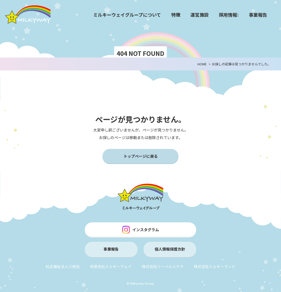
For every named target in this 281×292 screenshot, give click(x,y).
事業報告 (258, 14)
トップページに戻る (141, 156)
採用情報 (229, 14)
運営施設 (199, 14)
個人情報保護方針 (170, 249)
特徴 (175, 14)
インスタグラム (140, 229)
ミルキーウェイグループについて (127, 14)
